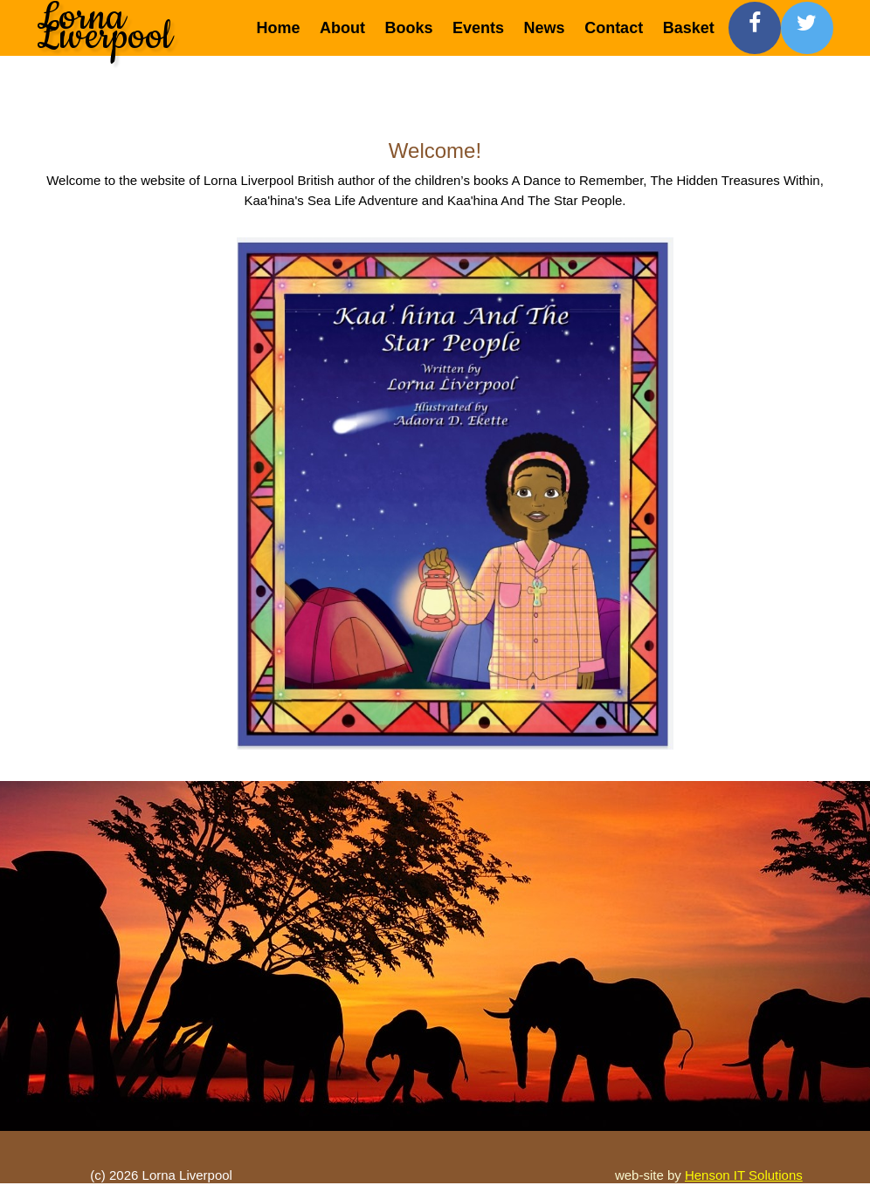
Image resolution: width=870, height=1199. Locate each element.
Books (409, 28)
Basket (689, 28)
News (544, 28)
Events (478, 28)
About (342, 28)
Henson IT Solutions (744, 1175)
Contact (613, 28)
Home (278, 28)
